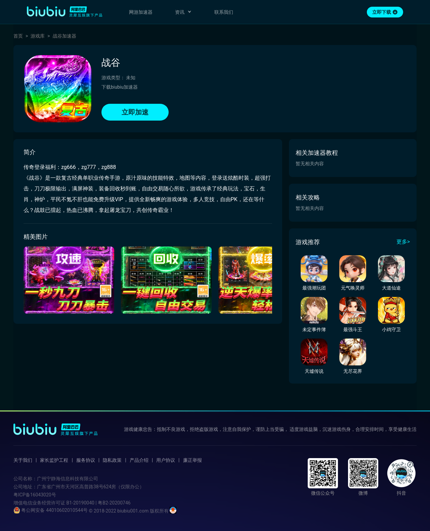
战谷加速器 (64, 36)
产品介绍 (139, 460)
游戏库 (38, 36)
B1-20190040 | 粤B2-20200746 (98, 502)
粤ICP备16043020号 (34, 494)
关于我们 (22, 460)
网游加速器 (141, 12)
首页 (18, 36)
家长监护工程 (54, 460)
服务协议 (85, 460)
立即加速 (135, 112)
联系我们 (223, 12)
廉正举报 (192, 460)
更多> (403, 241)
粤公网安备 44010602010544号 (50, 510)
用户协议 (165, 460)
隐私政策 (112, 460)
